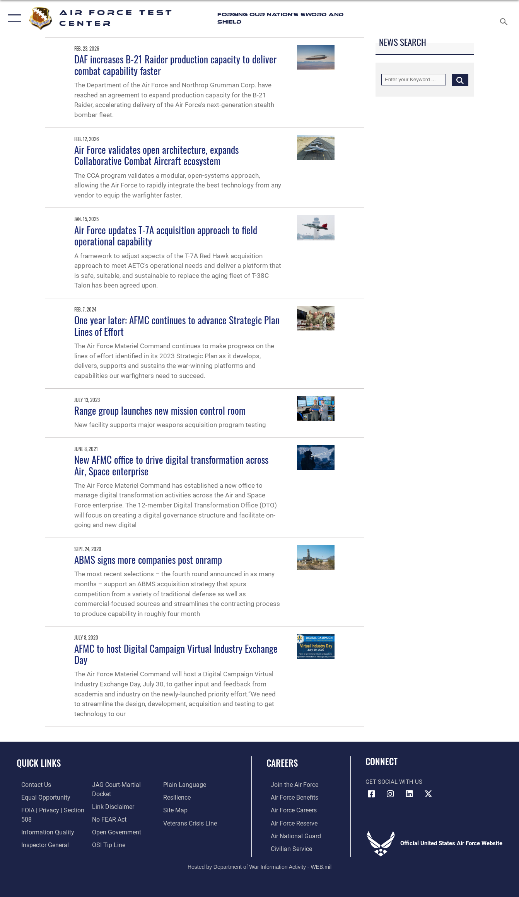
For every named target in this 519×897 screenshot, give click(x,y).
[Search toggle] (505, 18)
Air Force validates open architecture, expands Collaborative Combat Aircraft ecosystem (156, 155)
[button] (12, 18)
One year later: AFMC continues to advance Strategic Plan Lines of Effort (177, 326)
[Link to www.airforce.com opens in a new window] (289, 784)
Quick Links (39, 762)
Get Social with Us (393, 781)
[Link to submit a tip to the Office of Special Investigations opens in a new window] (106, 843)
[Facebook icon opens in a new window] (371, 794)
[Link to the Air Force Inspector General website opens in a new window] (39, 843)
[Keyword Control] (413, 79)
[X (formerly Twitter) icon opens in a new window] (428, 794)
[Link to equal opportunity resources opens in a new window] (40, 796)
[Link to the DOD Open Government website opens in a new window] (114, 830)
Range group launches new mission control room (160, 410)
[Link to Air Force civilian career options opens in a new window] (286, 847)
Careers (282, 762)
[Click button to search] (460, 79)
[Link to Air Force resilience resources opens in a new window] (178, 796)
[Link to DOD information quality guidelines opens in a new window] (41, 830)
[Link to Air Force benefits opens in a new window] (289, 796)
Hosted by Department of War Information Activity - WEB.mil (259, 865)
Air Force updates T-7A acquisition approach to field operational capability (165, 236)
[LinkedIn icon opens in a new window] (409, 794)
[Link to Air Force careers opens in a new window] (289, 809)
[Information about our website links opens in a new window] (111, 805)
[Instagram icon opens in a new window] (390, 794)
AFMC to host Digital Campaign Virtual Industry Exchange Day (176, 654)
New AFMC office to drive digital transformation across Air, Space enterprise (171, 465)
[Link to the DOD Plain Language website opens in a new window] (184, 784)
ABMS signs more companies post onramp (148, 560)
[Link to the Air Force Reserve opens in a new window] (289, 822)
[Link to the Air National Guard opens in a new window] (290, 834)
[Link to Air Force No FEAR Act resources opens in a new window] (108, 818)
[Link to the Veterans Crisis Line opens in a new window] (191, 822)
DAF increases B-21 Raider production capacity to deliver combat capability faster (175, 65)
